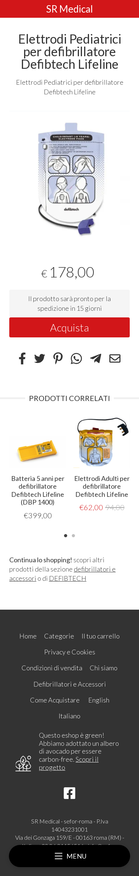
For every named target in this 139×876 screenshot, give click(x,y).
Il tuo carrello (101, 636)
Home (28, 636)
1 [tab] (65, 535)
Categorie (59, 636)
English (98, 700)
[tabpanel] (69, 175)
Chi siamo (104, 668)
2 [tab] (73, 535)
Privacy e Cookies (69, 652)
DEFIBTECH (67, 578)
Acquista (69, 327)
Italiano (69, 716)
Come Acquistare (55, 700)
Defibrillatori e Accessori (69, 684)
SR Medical (69, 9)
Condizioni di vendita (51, 668)
